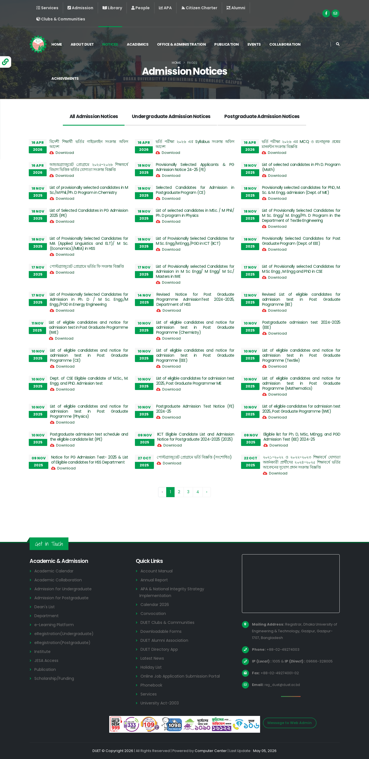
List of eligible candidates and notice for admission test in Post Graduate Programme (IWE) (88, 327)
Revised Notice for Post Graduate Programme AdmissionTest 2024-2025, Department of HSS (195, 299)
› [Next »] (206, 492)
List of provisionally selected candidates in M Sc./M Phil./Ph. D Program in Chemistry (89, 190)
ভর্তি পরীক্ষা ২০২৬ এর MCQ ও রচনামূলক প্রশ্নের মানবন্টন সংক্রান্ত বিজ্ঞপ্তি (301, 144)
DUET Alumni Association (166, 640)
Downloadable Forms (162, 631)
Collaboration (287, 44)
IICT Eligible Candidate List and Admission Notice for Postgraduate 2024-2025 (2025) (195, 436)
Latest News (153, 658)
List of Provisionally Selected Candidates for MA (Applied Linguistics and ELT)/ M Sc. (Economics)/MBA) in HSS (89, 243)
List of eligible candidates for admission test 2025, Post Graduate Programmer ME (195, 380)
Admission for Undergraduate (65, 589)
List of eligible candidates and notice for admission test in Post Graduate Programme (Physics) (89, 411)
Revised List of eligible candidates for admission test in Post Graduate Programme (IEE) (301, 299)
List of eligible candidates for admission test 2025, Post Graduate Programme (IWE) (301, 408)
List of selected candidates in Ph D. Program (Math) (301, 167)
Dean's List (45, 607)
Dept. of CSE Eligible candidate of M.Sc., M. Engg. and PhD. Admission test (89, 380)
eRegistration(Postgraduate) (65, 642)
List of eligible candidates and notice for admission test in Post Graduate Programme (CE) (89, 355)
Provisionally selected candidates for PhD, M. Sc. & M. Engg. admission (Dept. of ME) (301, 190)
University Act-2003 (161, 703)
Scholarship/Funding (55, 678)
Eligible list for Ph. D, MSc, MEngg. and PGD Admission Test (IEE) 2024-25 (302, 436)
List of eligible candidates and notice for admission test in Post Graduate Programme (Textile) (301, 355)
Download (65, 152)
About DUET (84, 44)
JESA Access (47, 660)
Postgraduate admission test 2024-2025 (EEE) (301, 324)
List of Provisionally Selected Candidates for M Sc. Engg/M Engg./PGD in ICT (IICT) (195, 241)
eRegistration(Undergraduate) (66, 633)
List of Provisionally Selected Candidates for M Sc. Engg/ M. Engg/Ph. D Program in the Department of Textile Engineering (301, 215)
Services (149, 694)
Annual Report (155, 580)
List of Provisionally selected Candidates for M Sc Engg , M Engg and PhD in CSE (301, 269)
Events (256, 44)
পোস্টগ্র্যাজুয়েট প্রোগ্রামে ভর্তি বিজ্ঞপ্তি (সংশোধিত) (194, 457)
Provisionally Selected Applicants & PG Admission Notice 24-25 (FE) (195, 167)
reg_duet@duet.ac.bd (285, 684)
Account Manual (157, 571)
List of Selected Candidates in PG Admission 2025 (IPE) (89, 213)
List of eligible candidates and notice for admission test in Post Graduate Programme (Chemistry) (195, 327)
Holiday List (152, 667)
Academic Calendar (55, 571)
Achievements (67, 78)
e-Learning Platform (55, 625)
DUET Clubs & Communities (169, 622)
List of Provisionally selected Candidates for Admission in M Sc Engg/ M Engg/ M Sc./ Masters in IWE (195, 271)
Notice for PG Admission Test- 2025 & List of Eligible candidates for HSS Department (89, 459)
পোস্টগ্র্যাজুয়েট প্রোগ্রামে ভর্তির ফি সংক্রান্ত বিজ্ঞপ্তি (87, 266)
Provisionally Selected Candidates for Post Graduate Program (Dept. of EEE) (301, 241)
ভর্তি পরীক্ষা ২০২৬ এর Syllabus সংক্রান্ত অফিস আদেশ (195, 144)
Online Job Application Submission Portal (183, 676)
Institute (43, 651)
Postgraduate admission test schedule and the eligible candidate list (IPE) (89, 436)
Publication (228, 44)
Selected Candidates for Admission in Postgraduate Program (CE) (195, 190)
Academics (140, 44)
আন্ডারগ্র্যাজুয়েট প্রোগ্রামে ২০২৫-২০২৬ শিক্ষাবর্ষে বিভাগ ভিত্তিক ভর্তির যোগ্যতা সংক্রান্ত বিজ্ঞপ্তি (88, 167)
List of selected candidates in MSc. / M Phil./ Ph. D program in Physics (195, 213)
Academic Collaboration (59, 580)
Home (59, 44)
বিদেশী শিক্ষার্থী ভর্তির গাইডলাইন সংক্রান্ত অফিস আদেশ (88, 144)
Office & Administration (183, 44)
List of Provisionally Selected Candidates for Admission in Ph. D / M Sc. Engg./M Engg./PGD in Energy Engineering (89, 299)
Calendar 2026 (155, 604)
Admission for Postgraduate (63, 598)
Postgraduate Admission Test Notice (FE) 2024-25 (195, 408)
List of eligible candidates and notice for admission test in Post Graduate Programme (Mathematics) (301, 383)
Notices (112, 44)
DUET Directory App (160, 649)
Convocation (154, 613)
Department (47, 616)
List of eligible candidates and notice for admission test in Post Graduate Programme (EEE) (195, 355)
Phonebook (152, 685)
